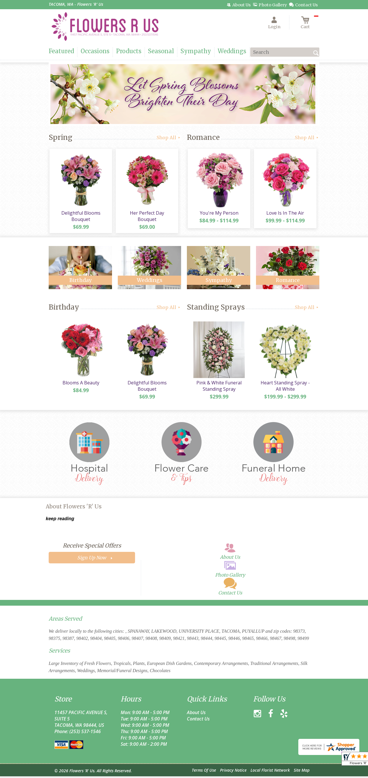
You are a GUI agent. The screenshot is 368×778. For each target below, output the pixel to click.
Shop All (169, 137)
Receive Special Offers (92, 547)
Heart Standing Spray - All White (285, 387)
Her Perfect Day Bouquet (146, 214)
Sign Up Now (91, 559)
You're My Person (218, 214)
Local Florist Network (270, 772)
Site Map (302, 772)
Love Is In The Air (285, 214)
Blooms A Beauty (80, 384)
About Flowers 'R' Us (74, 508)
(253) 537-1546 (85, 733)
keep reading (60, 520)
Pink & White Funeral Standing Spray (218, 387)
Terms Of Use (204, 772)
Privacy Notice (233, 772)
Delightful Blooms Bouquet (80, 217)
